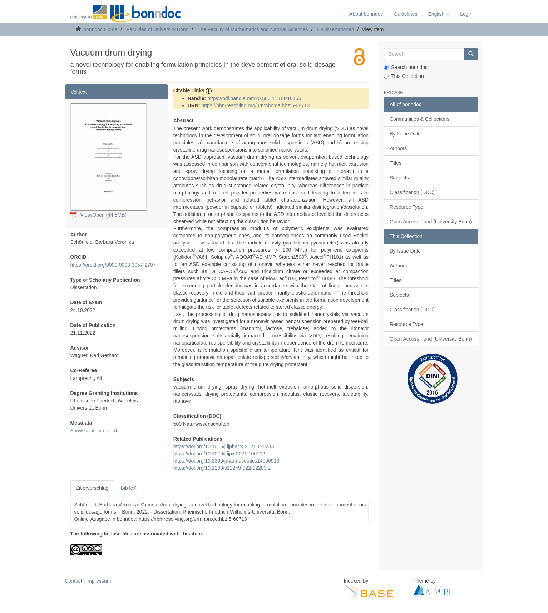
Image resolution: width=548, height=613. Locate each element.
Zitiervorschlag (92, 488)
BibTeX (129, 488)
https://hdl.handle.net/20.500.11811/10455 (254, 98)
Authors (398, 148)
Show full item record (93, 431)
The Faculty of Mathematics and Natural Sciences (253, 29)
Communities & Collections (419, 119)
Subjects (399, 178)
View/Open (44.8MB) (98, 215)
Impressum (98, 581)
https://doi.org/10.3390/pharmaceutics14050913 (226, 461)
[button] (439, 14)
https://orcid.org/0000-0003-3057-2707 (113, 265)
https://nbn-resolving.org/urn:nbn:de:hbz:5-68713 (256, 105)
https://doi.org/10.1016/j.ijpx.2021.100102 (219, 453)
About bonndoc (366, 14)
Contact (73, 581)
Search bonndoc (406, 67)
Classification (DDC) (412, 192)
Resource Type (406, 207)
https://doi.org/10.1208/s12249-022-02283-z (222, 468)
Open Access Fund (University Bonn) (431, 221)
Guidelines (405, 14)
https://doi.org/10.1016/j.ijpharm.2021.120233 (223, 446)
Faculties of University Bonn (158, 29)
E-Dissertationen (335, 29)
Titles (395, 163)
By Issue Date (405, 134)
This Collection (404, 76)
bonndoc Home (100, 29)
